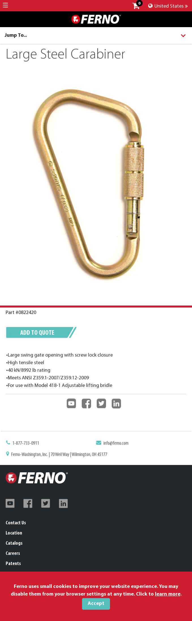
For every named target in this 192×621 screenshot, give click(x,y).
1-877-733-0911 (28, 443)
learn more (167, 594)
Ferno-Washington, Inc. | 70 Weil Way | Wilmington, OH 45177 (60, 454)
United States (168, 6)
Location (14, 533)
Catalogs (14, 543)
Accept (96, 603)
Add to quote (39, 333)
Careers (13, 553)
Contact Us (16, 523)
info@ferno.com (115, 443)
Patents (13, 563)
